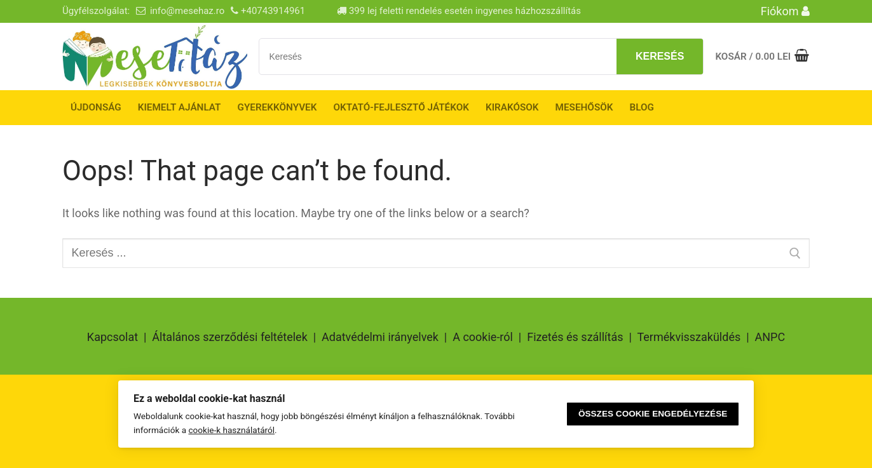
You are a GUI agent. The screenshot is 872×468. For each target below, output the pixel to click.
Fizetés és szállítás (575, 337)
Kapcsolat (112, 337)
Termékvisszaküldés (688, 337)
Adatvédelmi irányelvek (380, 337)
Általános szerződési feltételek (229, 337)
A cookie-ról (483, 337)
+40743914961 (273, 11)
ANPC (770, 337)
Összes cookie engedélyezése (652, 413)
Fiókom (785, 11)
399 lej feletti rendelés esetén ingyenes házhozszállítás (459, 11)
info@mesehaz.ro (187, 11)
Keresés (660, 56)
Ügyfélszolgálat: (96, 11)
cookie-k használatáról (231, 430)
